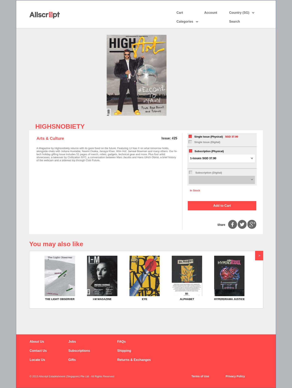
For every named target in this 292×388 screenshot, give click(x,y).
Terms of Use (200, 376)
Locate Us (37, 359)
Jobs (72, 341)
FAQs (121, 341)
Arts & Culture (50, 138)
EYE (144, 299)
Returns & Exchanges (134, 359)
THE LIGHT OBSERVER (60, 299)
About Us (37, 341)
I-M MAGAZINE (102, 299)
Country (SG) (241, 13)
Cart (179, 12)
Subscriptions (79, 350)
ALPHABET (187, 299)
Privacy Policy (235, 376)
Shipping (124, 350)
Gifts (72, 359)
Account (214, 13)
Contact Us (38, 350)
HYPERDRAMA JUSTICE (229, 299)
